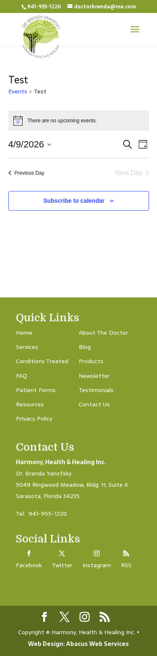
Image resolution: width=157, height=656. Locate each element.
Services (27, 346)
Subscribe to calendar (73, 200)
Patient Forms (36, 390)
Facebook (29, 565)
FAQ (21, 375)
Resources (30, 404)
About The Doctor (103, 332)
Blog (85, 346)
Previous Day (26, 173)
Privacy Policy (34, 418)
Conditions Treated (42, 361)
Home (24, 332)
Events (17, 92)
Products (91, 361)
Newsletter (94, 375)
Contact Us (94, 404)
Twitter (62, 565)
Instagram (96, 565)
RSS (126, 565)
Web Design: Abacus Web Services (78, 643)
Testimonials (96, 390)
